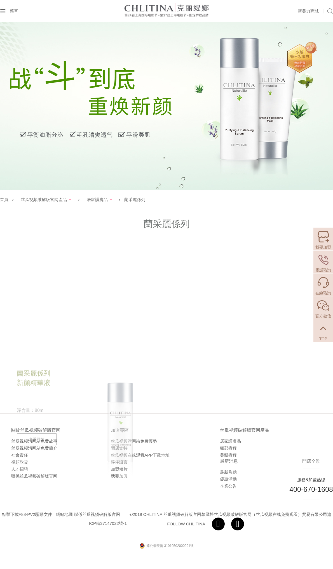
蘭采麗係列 (134, 199)
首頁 (4, 199)
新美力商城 (308, 11)
